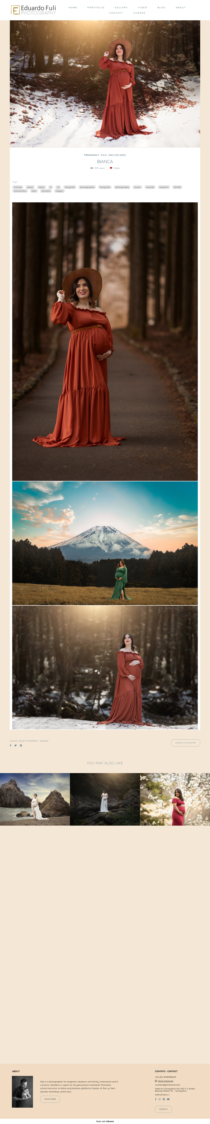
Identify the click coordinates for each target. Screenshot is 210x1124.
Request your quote (185, 987)
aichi (34, 191)
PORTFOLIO (96, 7)
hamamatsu (20, 191)
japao (30, 187)
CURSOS (139, 12)
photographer (87, 187)
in (51, 187)
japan (41, 187)
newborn (163, 187)
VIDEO (142, 7)
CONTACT (116, 12)
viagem (59, 191)
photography (122, 187)
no (58, 187)
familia (177, 187)
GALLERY (121, 7)
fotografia (105, 187)
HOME (73, 7)
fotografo (70, 187)
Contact (163, 1115)
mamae (18, 187)
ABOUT (181, 7)
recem (137, 187)
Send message (165, 1087)
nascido (150, 187)
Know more (50, 1105)
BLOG (162, 7)
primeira (46, 191)
